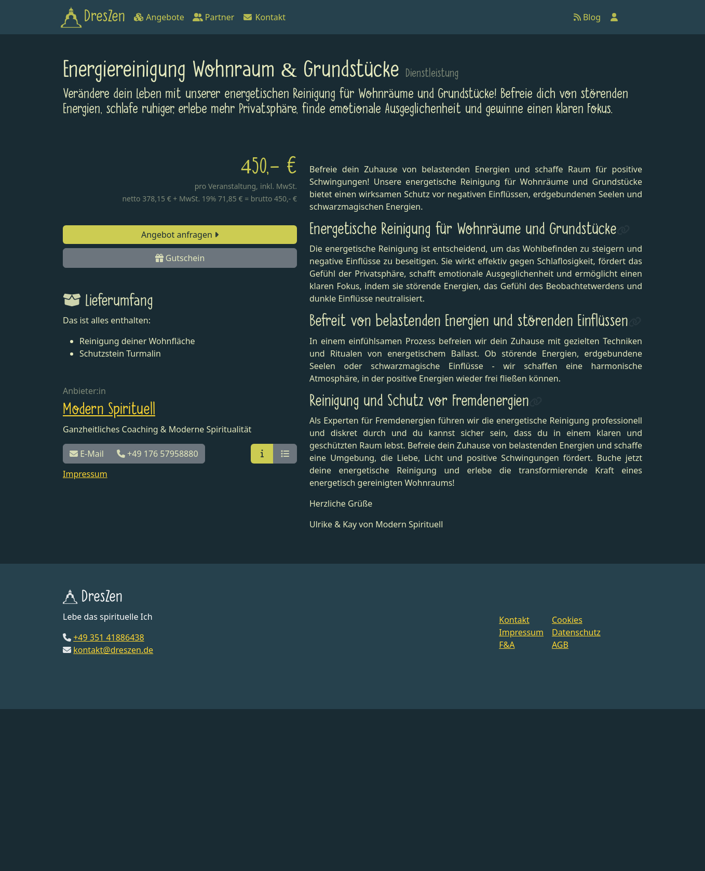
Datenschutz (576, 794)
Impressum (85, 474)
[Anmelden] (614, 17)
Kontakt (264, 17)
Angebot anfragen (180, 234)
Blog (587, 17)
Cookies (567, 781)
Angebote (158, 17)
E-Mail (87, 453)
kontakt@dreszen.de (113, 811)
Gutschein (180, 258)
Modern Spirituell (109, 409)
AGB (560, 806)
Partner (214, 17)
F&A (506, 806)
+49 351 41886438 (108, 799)
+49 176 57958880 (157, 453)
